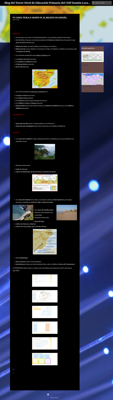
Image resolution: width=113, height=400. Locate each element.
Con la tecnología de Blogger (56, 394)
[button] (13, 23)
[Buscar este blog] (103, 3)
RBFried (60, 397)
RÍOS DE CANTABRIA (86, 86)
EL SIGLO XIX (84, 65)
